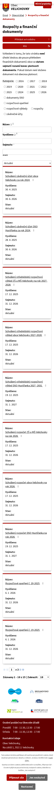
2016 (21, 81)
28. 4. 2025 (11, 239)
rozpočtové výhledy (16, 108)
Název (7, 124)
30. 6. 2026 (11, 199)
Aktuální (9, 208)
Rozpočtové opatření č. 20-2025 (25, 583)
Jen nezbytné (37, 777)
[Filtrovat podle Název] (27, 129)
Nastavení (27, 786)
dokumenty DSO (15, 97)
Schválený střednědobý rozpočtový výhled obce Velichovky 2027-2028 (26, 333)
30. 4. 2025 (11, 189)
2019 (9, 86)
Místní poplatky (43, 3)
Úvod (5, 15)
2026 (43, 92)
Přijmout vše (16, 777)
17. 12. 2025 (11, 294)
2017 (32, 81)
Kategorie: (8, 80)
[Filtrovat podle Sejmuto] (27, 152)
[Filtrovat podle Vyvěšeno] (27, 141)
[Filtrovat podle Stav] (27, 163)
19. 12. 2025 (11, 395)
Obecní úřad (18, 15)
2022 (43, 86)
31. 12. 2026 (11, 303)
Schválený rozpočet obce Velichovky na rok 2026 (26, 484)
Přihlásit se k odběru (32, 39)
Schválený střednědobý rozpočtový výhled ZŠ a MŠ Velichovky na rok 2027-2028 (26, 280)
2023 (9, 92)
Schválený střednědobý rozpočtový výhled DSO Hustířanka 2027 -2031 (26, 383)
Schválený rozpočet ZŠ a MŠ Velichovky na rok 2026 (26, 434)
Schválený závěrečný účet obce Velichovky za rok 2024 (21, 178)
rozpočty (38, 108)
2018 (44, 81)
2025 (32, 92)
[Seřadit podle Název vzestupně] (13, 123)
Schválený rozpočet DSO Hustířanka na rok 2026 (26, 534)
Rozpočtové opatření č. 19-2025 (25, 630)
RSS (36, 46)
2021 (32, 86)
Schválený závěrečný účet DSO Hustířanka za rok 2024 (21, 228)
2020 (20, 86)
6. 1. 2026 (10, 592)
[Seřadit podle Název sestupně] (13, 124)
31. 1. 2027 (11, 404)
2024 (20, 92)
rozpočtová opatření (17, 103)
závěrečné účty (14, 114)
